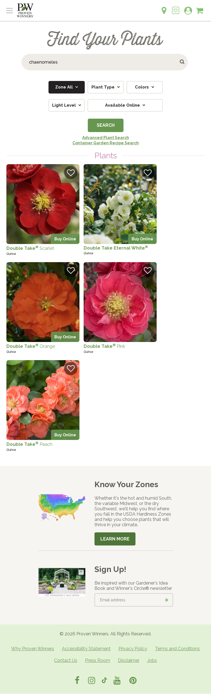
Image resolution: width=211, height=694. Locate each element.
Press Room (97, 660)
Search (106, 125)
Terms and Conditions (177, 648)
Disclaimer (128, 660)
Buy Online (65, 238)
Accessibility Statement (86, 648)
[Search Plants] (104, 62)
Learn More (115, 539)
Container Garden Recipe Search (105, 143)
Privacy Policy (132, 648)
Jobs (152, 660)
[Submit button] (182, 62)
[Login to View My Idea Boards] (176, 7)
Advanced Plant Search (105, 137)
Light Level (64, 105)
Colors (142, 87)
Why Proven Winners (32, 648)
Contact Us (65, 660)
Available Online (123, 105)
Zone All (64, 87)
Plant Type (103, 87)
